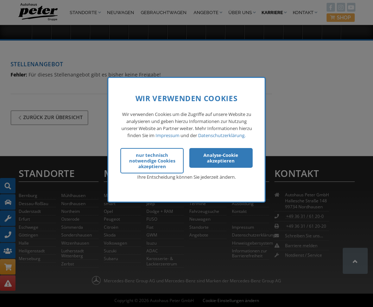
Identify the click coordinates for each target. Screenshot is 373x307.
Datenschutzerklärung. (222, 134)
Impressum (167, 134)
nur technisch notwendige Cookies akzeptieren (152, 159)
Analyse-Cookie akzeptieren (220, 157)
